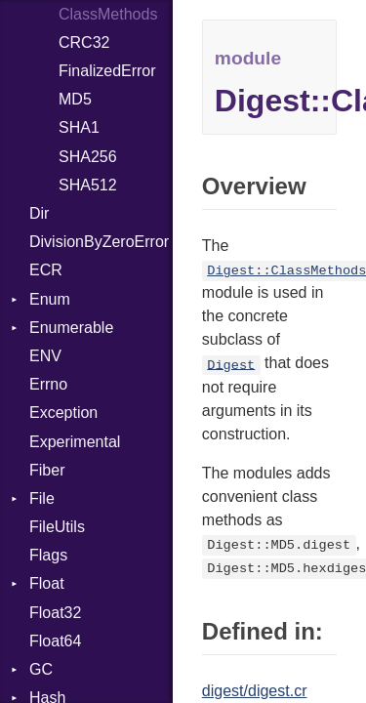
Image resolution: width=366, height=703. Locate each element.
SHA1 (79, 127)
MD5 (75, 99)
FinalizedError (107, 70)
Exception (63, 412)
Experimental (74, 442)
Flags (48, 555)
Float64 (55, 641)
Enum (49, 299)
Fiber (46, 470)
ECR (45, 270)
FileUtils (57, 526)
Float (46, 583)
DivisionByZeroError (99, 241)
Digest (231, 364)
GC (41, 669)
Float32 (55, 612)
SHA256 (88, 156)
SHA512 (88, 185)
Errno (48, 384)
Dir (39, 213)
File (42, 498)
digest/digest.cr (254, 690)
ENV (45, 356)
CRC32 (84, 42)
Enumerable (71, 327)
